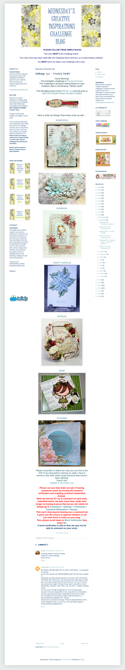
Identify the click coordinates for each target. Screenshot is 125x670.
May (100, 265)
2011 (99, 291)
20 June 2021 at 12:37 (57, 567)
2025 (99, 190)
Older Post (84, 643)
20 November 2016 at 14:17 (55, 551)
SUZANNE (62, 418)
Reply (43, 560)
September (103, 254)
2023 (99, 195)
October (102, 251)
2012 (99, 288)
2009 (99, 296)
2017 (99, 212)
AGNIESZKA (62, 120)
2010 (99, 293)
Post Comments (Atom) (51, 647)
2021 (99, 201)
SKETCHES (101, 74)
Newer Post (39, 643)
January (102, 276)
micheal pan (45, 567)
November (102, 220)
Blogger (82, 659)
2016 (99, 215)
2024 (99, 193)
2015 (99, 280)
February (102, 273)
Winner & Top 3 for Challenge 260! (105, 247)
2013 (99, 285)
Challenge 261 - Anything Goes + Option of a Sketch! (107, 241)
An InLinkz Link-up (62, 533)
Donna (43, 551)
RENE (62, 371)
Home (62, 643)
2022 (99, 198)
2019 (99, 206)
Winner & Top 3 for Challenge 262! (105, 227)
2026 (99, 187)
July (100, 260)
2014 (99, 282)
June (101, 262)
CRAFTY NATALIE (62, 263)
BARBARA (62, 208)
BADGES (100, 77)
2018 (99, 209)
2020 (99, 204)
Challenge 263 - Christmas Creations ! (106, 223)
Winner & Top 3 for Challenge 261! (105, 236)
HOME (99, 72)
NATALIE (61, 316)
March (101, 271)
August (101, 257)
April (101, 268)
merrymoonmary (66, 659)
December (102, 217)
